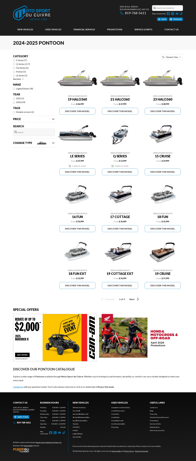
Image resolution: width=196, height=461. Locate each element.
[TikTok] (181, 13)
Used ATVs (115, 414)
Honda (75, 430)
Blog (151, 411)
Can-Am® (76, 411)
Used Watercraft (117, 421)
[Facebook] (168, 13)
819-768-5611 (133, 13)
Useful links (157, 402)
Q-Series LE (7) (23, 64)
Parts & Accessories (157, 430)
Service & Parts (143, 29)
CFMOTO (76, 427)
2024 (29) (20, 102)
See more (18, 79)
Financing (114, 427)
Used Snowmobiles (118, 424)
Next (134, 299)
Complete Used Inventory (120, 407)
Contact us (18, 387)
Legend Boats (78, 434)
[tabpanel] (53, 417)
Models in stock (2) (25, 112)
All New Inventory (79, 407)
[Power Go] (37, 450)
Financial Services (84, 29)
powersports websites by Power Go (48, 442)
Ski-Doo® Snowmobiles (81, 417)
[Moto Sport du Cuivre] (31, 13)
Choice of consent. (141, 451)
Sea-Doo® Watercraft (80, 414)
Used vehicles (53, 29)
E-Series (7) (21, 60)
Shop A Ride (28, 446)
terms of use (129, 451)
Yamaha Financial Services (159, 417)
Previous (107, 299)
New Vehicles (25, 29)
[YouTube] (177, 13)
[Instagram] (172, 13)
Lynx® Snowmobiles (80, 421)
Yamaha (75, 424)
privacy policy (116, 451)
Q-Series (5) (21, 75)
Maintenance (155, 427)
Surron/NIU (77, 437)
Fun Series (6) (22, 67)
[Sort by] (172, 57)
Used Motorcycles (118, 411)
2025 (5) (20, 98)
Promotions (114, 29)
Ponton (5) (21, 71)
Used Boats (115, 417)
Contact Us (171, 29)
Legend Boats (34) (24, 88)
